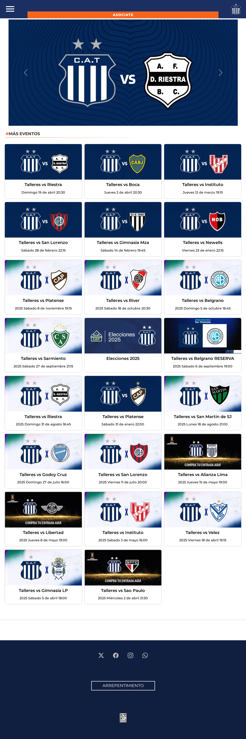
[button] (25, 72)
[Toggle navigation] (10, 9)
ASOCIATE (123, 15)
